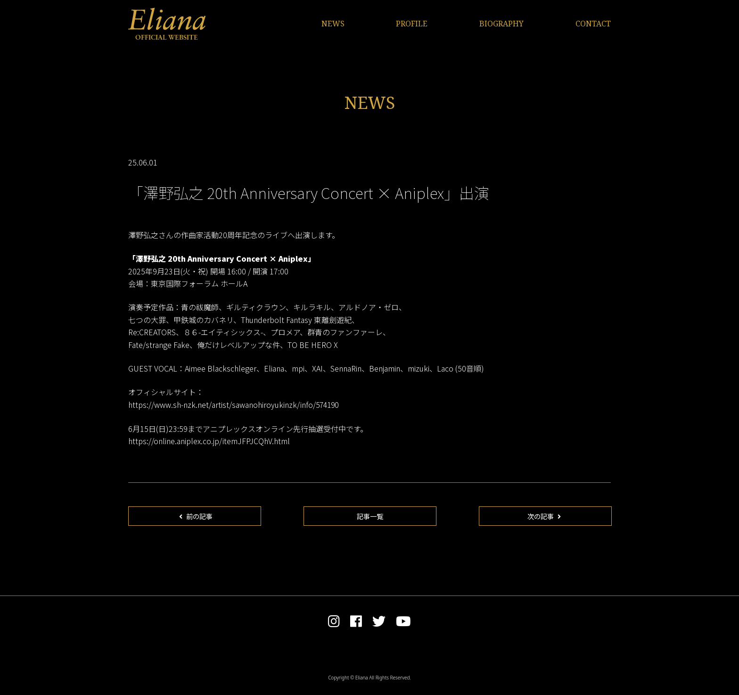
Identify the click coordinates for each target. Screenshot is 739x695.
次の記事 (544, 517)
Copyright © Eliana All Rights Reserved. (369, 681)
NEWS (333, 23)
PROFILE (411, 23)
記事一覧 (370, 517)
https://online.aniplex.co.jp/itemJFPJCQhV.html (209, 440)
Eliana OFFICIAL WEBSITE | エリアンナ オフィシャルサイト (166, 24)
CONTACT (593, 23)
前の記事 (196, 517)
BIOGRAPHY (501, 23)
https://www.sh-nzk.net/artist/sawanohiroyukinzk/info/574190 (234, 404)
